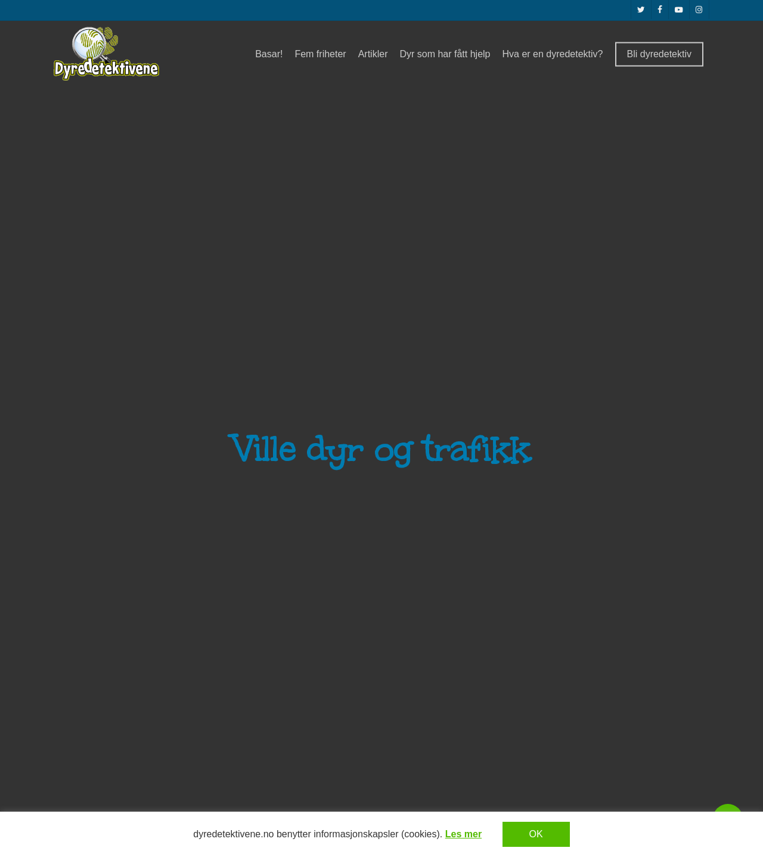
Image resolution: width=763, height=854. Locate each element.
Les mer (463, 834)
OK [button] (536, 834)
